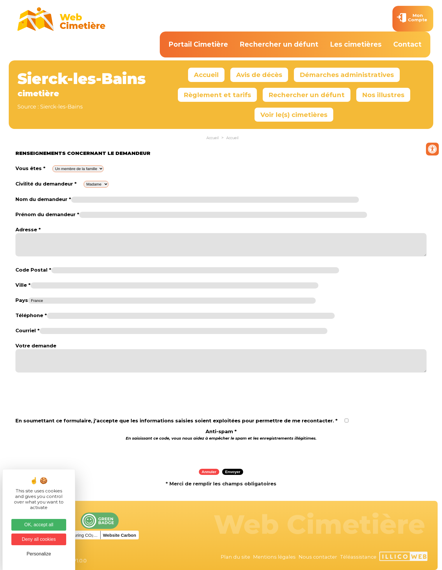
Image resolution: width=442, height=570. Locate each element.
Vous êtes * (30, 168)
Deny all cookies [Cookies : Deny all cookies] (39, 539)
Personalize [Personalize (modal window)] (39, 553)
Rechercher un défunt (279, 44)
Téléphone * (31, 315)
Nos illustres (383, 95)
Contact (407, 44)
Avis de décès (259, 74)
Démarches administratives (347, 74)
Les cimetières (356, 44)
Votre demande (35, 346)
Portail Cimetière (198, 44)
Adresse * (28, 229)
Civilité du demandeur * (46, 184)
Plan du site (235, 557)
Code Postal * (33, 270)
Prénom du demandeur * (47, 214)
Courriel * (27, 330)
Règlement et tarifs (217, 95)
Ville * (23, 285)
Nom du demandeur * (43, 199)
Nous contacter (318, 557)
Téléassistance (358, 557)
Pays (21, 300)
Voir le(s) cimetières (293, 114)
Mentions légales (274, 557)
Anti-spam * (221, 434)
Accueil (206, 74)
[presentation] (221, 452)
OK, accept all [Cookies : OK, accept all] (38, 524)
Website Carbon (119, 535)
